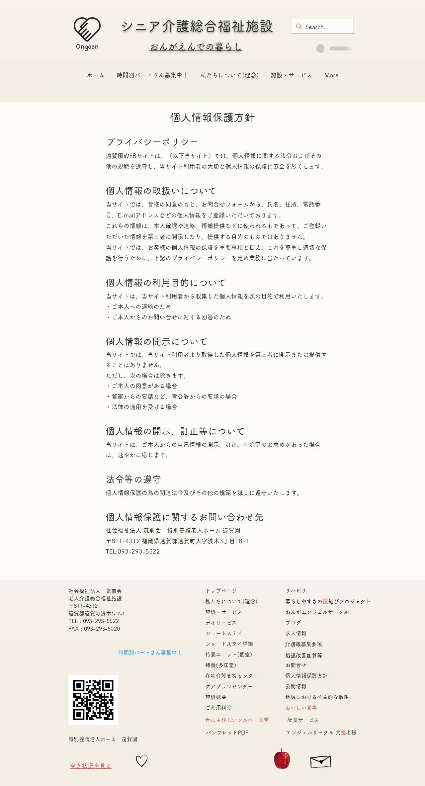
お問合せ (295, 665)
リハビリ (295, 590)
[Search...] (322, 27)
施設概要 (215, 697)
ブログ (293, 622)
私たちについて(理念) (231, 601)
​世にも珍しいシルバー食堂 (237, 720)
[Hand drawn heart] (142, 761)
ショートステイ (223, 633)
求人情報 (295, 633)
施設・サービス (223, 612)
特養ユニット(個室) (228, 654)
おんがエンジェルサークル (320, 612)
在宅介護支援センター (234, 675)
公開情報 (295, 686)
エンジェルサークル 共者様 (321, 732)
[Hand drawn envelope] (321, 760)
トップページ (221, 590)
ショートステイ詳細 (229, 644)
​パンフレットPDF (227, 732)
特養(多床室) (220, 665)
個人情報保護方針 (306, 675)
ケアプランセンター (229, 686)
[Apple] (282, 759)
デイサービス (221, 622)
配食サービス (303, 720)
